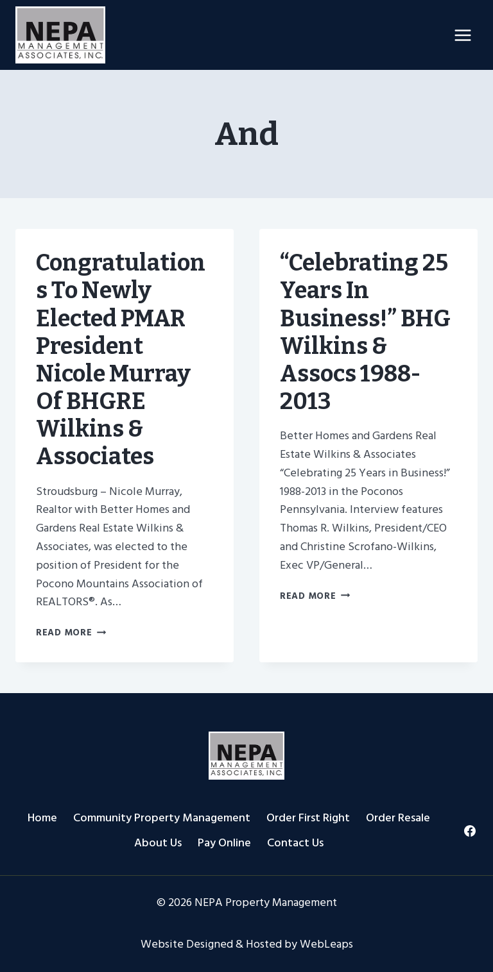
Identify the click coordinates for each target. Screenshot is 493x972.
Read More (71, 632)
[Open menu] (462, 35)
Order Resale (398, 818)
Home (42, 818)
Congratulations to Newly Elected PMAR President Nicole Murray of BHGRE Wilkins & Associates (120, 360)
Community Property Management (161, 818)
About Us (158, 843)
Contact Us (295, 843)
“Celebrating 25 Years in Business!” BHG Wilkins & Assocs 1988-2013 (365, 332)
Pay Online (224, 843)
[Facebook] (470, 830)
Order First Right (308, 818)
